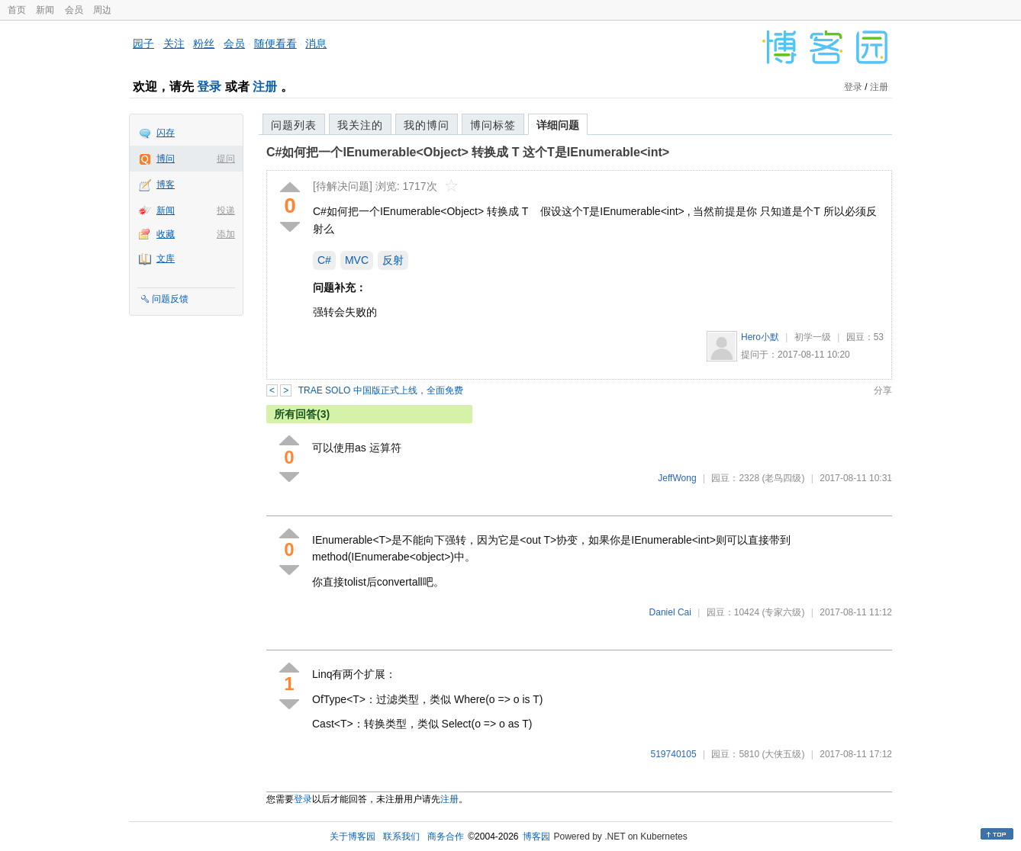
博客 (165, 184)
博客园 (536, 836)
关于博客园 (352, 836)
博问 (165, 158)
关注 (174, 43)
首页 (17, 10)
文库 (165, 258)
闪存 (165, 132)
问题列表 (294, 125)
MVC (357, 260)
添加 (226, 234)
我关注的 (360, 125)
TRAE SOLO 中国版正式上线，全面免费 (380, 390)
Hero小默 (760, 337)
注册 (265, 86)
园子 (143, 43)
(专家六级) (783, 612)
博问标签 (493, 125)
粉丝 (203, 43)
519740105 (674, 754)
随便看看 (275, 43)
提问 (226, 158)
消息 (316, 43)
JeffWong (677, 478)
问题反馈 (170, 299)
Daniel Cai (670, 612)
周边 (102, 10)
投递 (226, 210)
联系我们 (401, 836)
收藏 (165, 234)
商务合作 (445, 836)
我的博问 (426, 125)
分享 (883, 390)
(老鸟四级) (783, 478)
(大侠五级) (783, 754)
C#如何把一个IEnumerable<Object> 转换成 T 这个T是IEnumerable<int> (467, 152)
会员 (74, 10)
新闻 (45, 10)
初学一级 (812, 337)
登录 (209, 86)
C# (324, 260)
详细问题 (557, 125)
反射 (393, 260)
